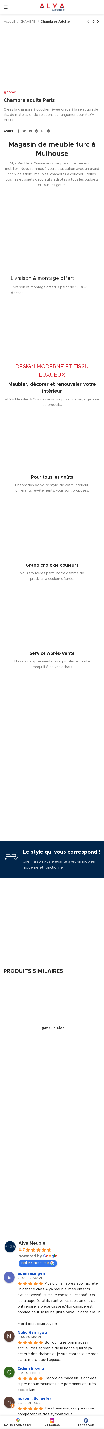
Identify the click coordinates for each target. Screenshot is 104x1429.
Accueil (10, 21)
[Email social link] (30, 131)
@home (10, 92)
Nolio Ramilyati (32, 1333)
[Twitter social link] (24, 131)
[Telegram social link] (49, 131)
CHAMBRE (28, 21)
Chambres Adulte (55, 21)
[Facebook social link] (18, 131)
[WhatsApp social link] (43, 131)
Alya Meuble (32, 1243)
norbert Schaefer (34, 1399)
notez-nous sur (37, 1263)
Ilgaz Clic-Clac (52, 1028)
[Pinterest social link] (36, 131)
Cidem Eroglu (31, 1368)
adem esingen (31, 1274)
